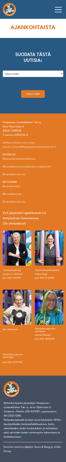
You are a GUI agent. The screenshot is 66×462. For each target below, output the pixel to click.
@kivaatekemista (12, 194)
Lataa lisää (33, 94)
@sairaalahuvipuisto (14, 174)
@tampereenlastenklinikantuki (19, 159)
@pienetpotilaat (11, 186)
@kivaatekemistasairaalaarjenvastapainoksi (27, 166)
